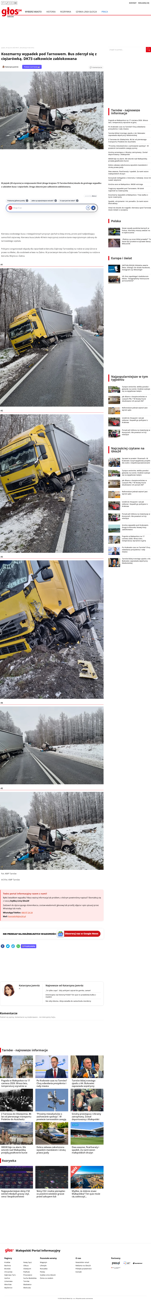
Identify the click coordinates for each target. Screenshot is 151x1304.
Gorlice (7, 1278)
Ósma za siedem (46, 1278)
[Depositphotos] (137, 1263)
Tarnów (26, 1281)
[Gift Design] (116, 1268)
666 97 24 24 (27, 912)
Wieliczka (27, 1288)
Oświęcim (27, 1268)
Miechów (8, 1284)
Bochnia (7, 1265)
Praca (105, 11)
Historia (51, 11)
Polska (116, 221)
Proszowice (27, 1275)
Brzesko (7, 1268)
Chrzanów (8, 1272)
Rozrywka (65, 11)
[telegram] (13, 946)
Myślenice (8, 1288)
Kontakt (79, 1272)
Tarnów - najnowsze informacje (25, 1050)
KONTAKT (133, 3)
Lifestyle (43, 1265)
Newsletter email (82, 1262)
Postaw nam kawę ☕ (32, 67)
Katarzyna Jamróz (11, 67)
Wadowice (27, 1284)
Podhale (26, 1272)
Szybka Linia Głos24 (86, 11)
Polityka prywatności (84, 1268)
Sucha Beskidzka (30, 1278)
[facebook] (3, 946)
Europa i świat (121, 258)
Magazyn (43, 1262)
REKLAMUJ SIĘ (143, 3)
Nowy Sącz (27, 1262)
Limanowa (8, 1281)
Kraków (7, 1262)
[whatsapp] (18, 946)
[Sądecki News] (127, 1263)
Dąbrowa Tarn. (10, 1275)
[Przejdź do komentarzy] (96, 67)
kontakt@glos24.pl (17, 916)
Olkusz (26, 1265)
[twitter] (8, 946)
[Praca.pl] (116, 1263)
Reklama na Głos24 (83, 1265)
